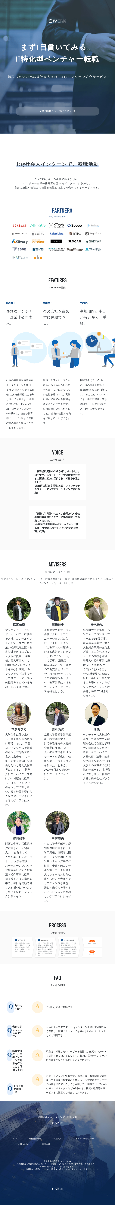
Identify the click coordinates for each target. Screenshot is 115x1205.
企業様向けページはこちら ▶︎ (57, 111)
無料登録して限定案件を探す (57, 98)
